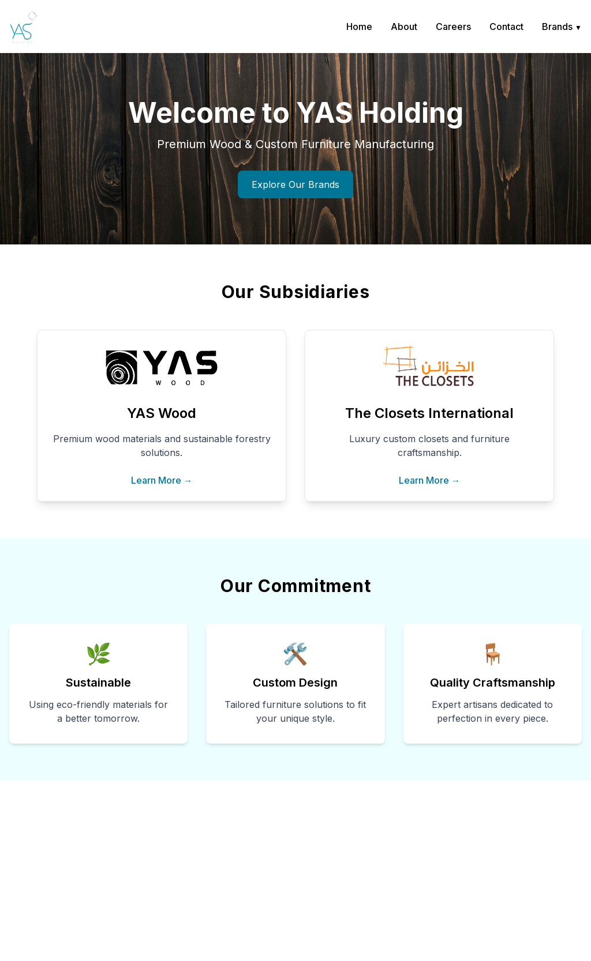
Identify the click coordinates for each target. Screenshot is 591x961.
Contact (506, 26)
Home (359, 26)
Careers (453, 26)
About (404, 26)
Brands (562, 26)
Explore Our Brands (295, 184)
